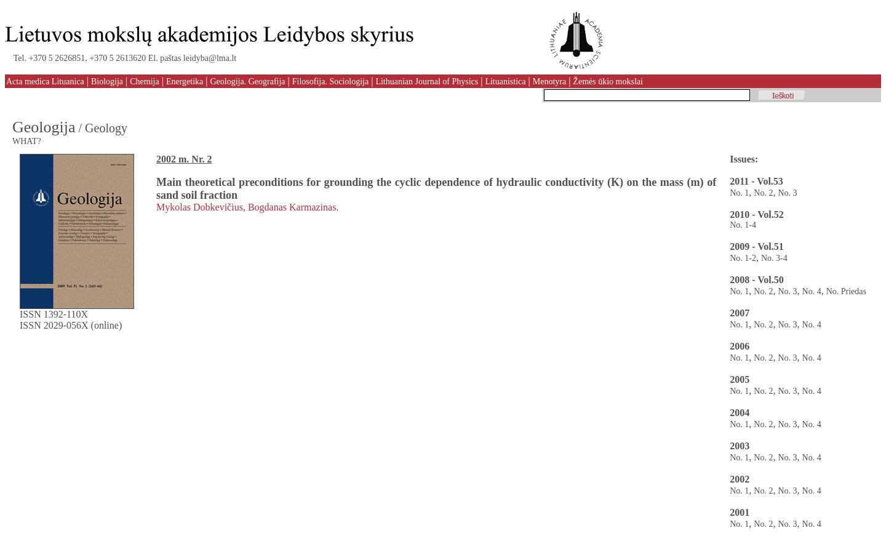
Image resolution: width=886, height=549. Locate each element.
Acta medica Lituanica (45, 81)
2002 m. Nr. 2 (184, 159)
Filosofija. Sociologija (330, 81)
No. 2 (763, 193)
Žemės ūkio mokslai (608, 81)
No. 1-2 (743, 258)
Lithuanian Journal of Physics (426, 81)
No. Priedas (846, 291)
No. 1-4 (743, 225)
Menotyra (549, 81)
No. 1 (739, 193)
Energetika (184, 81)
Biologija (107, 81)
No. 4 (811, 291)
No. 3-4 (774, 258)
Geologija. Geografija (247, 81)
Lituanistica (505, 81)
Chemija (144, 81)
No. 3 (787, 193)
